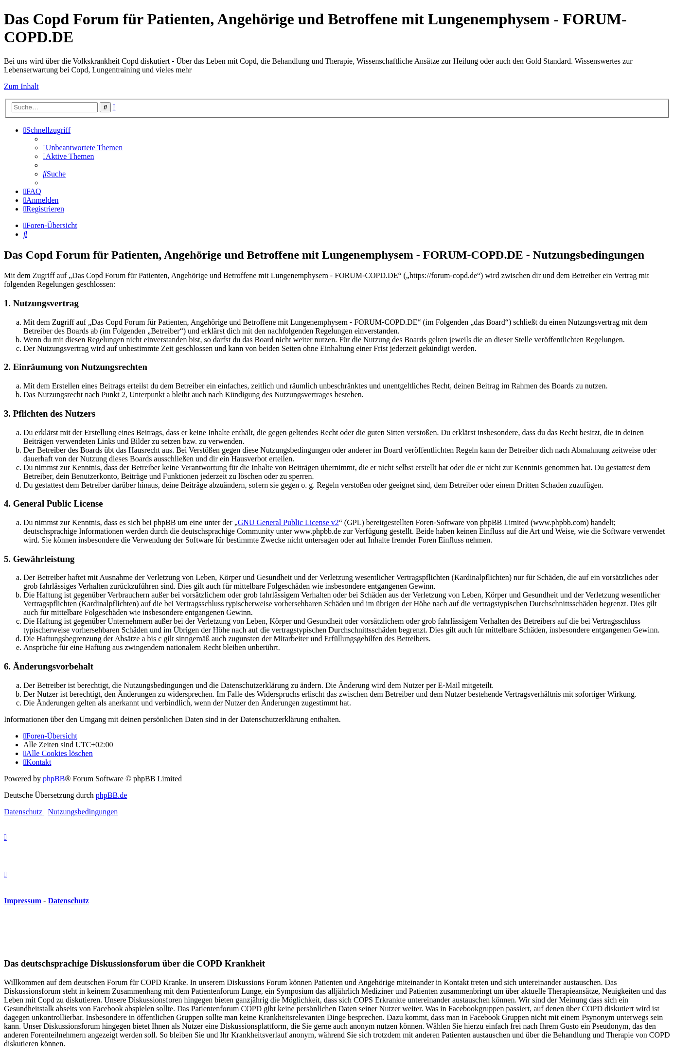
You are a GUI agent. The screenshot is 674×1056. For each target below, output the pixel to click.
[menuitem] (83, 147)
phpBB (54, 778)
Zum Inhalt (21, 86)
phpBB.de (111, 795)
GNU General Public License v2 (288, 522)
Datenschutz (68, 901)
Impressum (22, 901)
